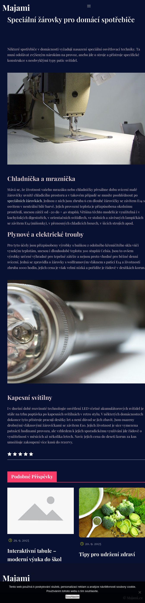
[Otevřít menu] (88, 6)
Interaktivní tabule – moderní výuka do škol (34, 554)
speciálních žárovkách (24, 200)
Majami (16, 7)
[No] (139, 592)
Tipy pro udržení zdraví (107, 554)
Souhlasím (72, 596)
